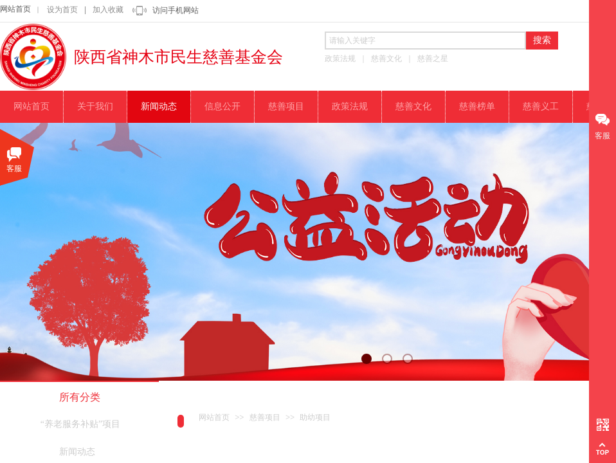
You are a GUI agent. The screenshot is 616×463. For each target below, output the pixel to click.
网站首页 (15, 9)
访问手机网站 (175, 10)
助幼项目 (315, 417)
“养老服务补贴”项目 (80, 424)
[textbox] (425, 41)
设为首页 (62, 9)
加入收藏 (108, 9)
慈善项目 (264, 417)
